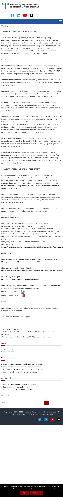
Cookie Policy (32, 414)
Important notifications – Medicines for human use (23, 364)
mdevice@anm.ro (26, 317)
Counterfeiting (8, 352)
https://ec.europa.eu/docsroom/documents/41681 (20, 262)
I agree (24, 493)
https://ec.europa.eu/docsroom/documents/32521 (20, 279)
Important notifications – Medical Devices (19, 384)
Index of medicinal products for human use (20, 372)
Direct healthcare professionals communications (22, 367)
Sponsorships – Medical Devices (15, 387)
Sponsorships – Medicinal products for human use (23, 369)
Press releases (8, 349)
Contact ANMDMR (46, 414)
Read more (36, 493)
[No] (60, 490)
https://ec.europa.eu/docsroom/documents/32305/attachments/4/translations (32, 271)
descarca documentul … (10, 291)
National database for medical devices (18, 389)
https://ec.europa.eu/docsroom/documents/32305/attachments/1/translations (32, 247)
